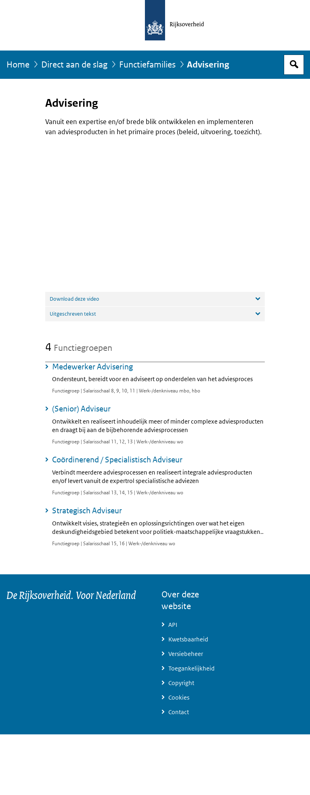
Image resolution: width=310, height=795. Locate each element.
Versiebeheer (185, 654)
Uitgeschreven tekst (73, 313)
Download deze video (74, 298)
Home (17, 64)
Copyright (181, 683)
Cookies (178, 698)
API (172, 625)
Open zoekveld (294, 64)
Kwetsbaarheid (188, 639)
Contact (178, 712)
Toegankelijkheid (191, 668)
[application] (155, 213)
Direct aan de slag (74, 64)
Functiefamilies (147, 64)
